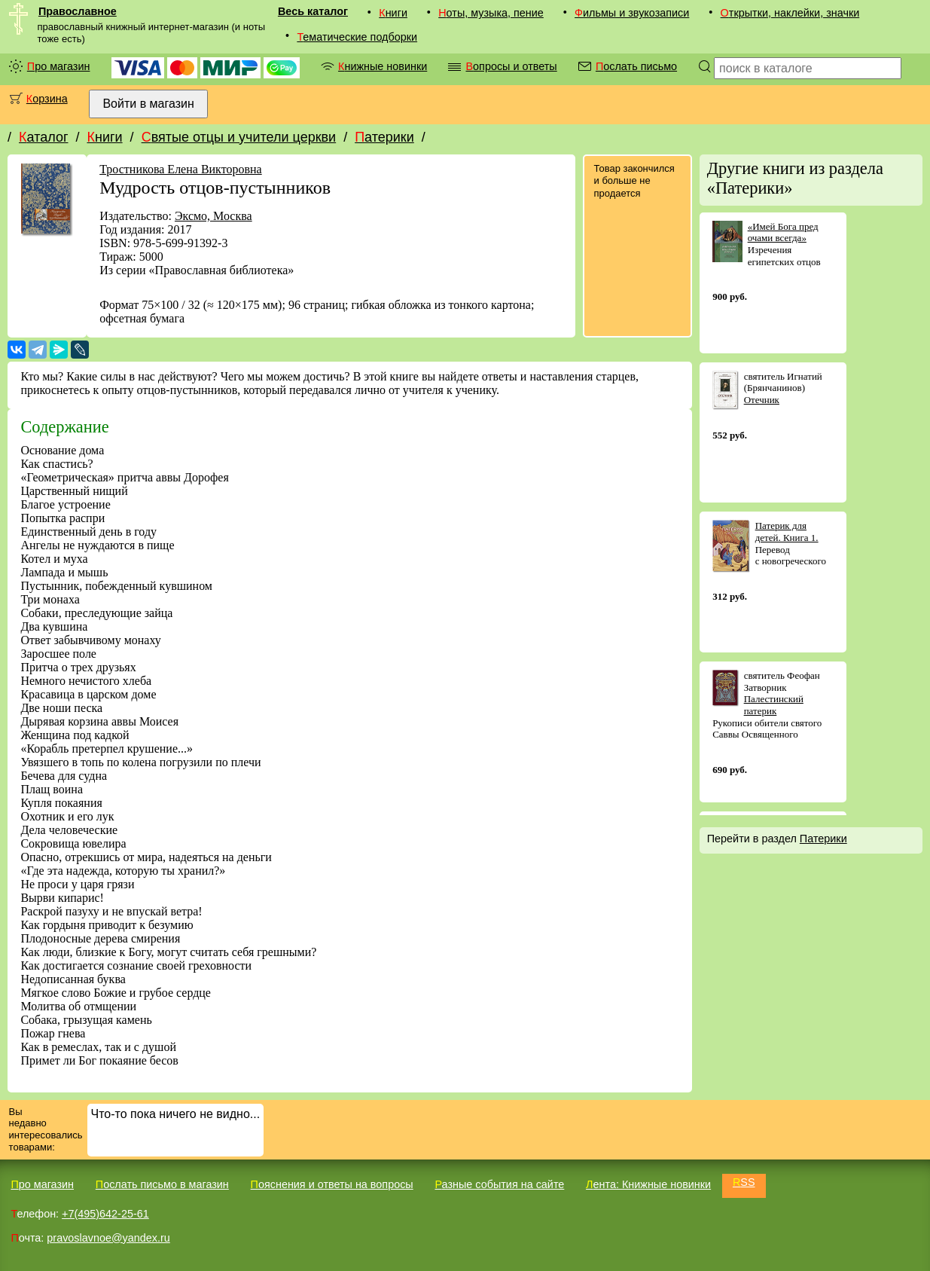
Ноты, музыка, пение (491, 13)
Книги (393, 13)
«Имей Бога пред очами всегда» (783, 232)
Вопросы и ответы (510, 66)
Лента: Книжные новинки (648, 1184)
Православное (77, 11)
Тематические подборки (357, 37)
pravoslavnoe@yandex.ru (108, 1238)
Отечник (761, 399)
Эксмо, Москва (213, 215)
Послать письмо (636, 66)
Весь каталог (313, 11)
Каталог (43, 137)
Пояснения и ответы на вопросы (332, 1184)
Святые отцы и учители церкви (239, 137)
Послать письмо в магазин (162, 1184)
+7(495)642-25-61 (105, 1214)
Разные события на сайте (499, 1184)
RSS (744, 1182)
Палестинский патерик (773, 704)
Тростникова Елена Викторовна (180, 169)
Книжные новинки (382, 66)
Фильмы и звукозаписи (632, 13)
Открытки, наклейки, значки (790, 13)
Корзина (47, 99)
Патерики (384, 137)
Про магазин (58, 66)
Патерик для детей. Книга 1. (787, 531)
